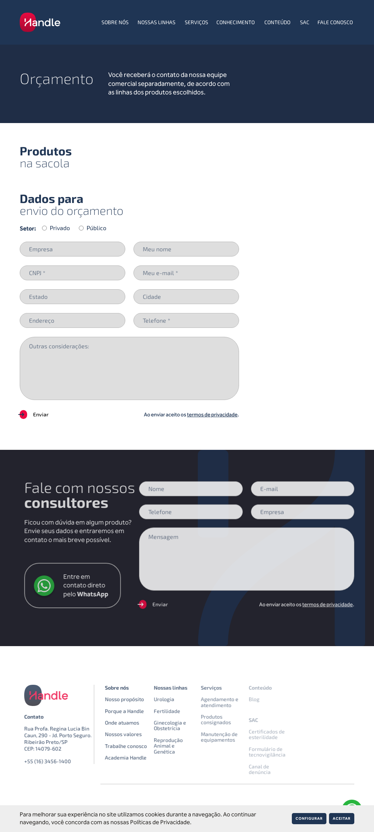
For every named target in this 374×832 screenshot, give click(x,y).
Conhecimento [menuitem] (235, 22)
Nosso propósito (136, 699)
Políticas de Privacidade (160, 822)
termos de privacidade (212, 415)
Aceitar (342, 818)
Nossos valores (135, 734)
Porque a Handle (136, 711)
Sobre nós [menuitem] (115, 22)
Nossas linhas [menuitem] (156, 22)
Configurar (309, 818)
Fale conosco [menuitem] (335, 22)
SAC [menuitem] (304, 22)
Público (96, 228)
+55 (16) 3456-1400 (59, 761)
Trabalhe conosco (138, 746)
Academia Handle (138, 757)
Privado (60, 228)
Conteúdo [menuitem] (277, 22)
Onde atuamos (134, 722)
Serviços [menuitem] (196, 22)
